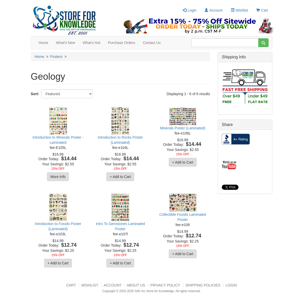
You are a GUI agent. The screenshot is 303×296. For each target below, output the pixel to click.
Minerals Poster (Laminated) (182, 128)
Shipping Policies (203, 285)
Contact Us (152, 43)
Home (43, 43)
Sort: (35, 94)
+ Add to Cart (120, 177)
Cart (262, 10)
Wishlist (239, 10)
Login (189, 10)
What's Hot (91, 43)
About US (136, 285)
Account (214, 10)
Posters (56, 57)
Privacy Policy (165, 285)
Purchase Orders (121, 43)
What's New (65, 43)
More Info (58, 177)
